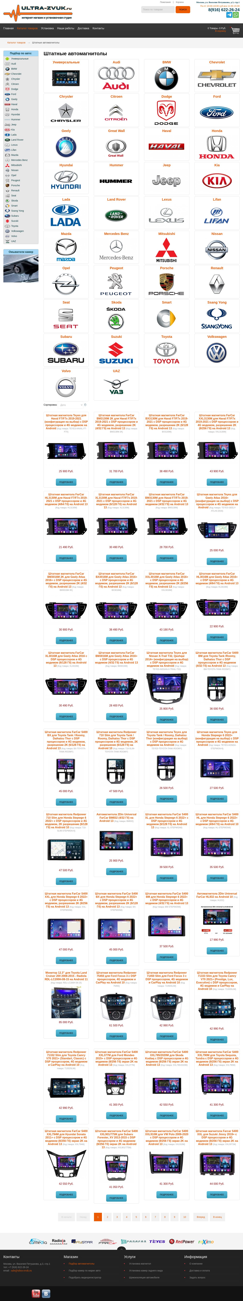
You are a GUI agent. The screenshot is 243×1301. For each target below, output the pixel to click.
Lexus (167, 199)
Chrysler (66, 96)
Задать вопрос (198, 1277)
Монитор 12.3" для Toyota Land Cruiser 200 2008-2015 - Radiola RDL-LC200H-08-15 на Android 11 (66, 975)
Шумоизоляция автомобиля (144, 1277)
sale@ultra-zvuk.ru (21, 1270)
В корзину (220, 30)
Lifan (217, 199)
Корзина (180, 3)
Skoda (116, 302)
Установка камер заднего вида (146, 1270)
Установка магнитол (140, 1263)
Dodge (166, 96)
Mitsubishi (166, 233)
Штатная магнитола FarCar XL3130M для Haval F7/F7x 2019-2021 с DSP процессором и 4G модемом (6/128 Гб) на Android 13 (116, 501)
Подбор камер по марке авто (85, 1270)
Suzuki (116, 336)
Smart (167, 302)
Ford (217, 96)
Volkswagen (217, 336)
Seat (66, 302)
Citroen (116, 96)
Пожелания (165, 3)
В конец (217, 1216)
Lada (66, 199)
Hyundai (66, 165)
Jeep (167, 165)
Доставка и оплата (200, 1270)
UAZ (116, 370)
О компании (196, 1263)
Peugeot (116, 268)
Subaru (66, 336)
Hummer (116, 165)
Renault (217, 268)
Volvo (66, 370)
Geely (66, 130)
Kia (217, 165)
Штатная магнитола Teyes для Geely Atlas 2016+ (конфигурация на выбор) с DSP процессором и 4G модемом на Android (217, 501)
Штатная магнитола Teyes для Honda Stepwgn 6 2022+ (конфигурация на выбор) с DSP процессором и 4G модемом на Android (217, 738)
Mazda (66, 233)
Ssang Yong (217, 302)
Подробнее (66, 482)
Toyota (166, 336)
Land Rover (116, 199)
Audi (116, 62)
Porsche (166, 268)
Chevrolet (217, 62)
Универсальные (66, 62)
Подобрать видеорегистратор (85, 1277)
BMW (167, 62)
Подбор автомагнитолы (81, 1263)
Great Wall (116, 130)
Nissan (217, 233)
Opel (66, 268)
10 (184, 1216)
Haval (166, 130)
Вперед (201, 1216)
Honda (217, 130)
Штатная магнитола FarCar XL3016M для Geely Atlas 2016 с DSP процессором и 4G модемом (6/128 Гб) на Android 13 (66, 659)
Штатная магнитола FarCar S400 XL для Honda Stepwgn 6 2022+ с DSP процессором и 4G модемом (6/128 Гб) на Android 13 (166, 821)
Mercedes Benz (116, 233)
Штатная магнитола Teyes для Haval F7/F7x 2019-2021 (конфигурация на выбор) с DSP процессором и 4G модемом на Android (66, 421)
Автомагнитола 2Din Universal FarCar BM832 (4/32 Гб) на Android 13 (117, 817)
